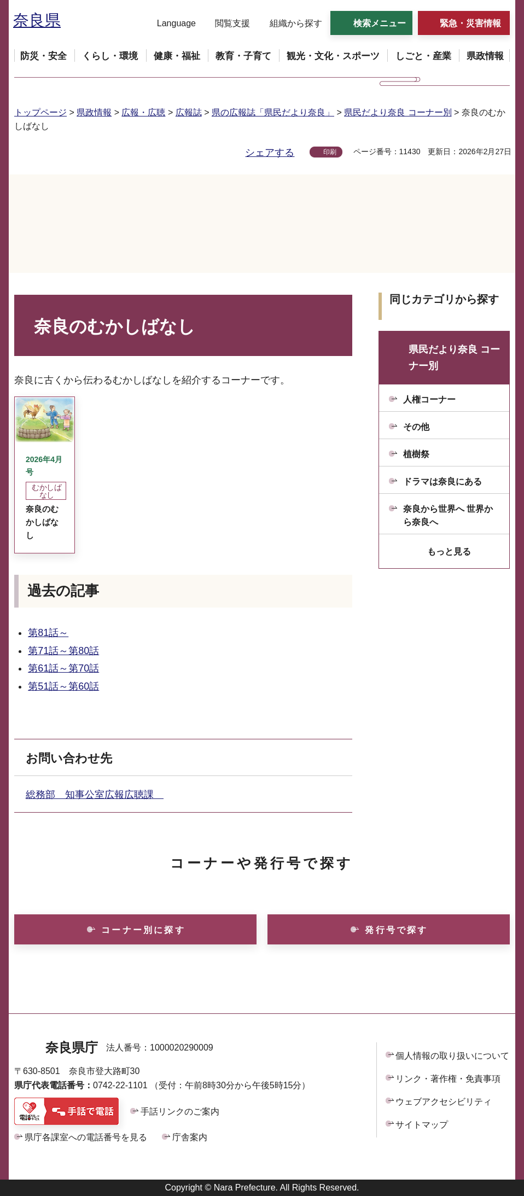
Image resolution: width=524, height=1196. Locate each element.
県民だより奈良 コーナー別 (397, 112)
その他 (416, 426)
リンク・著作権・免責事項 (447, 1078)
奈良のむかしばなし (42, 522)
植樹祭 (416, 454)
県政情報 (94, 112)
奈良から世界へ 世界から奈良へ (448, 515)
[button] (169, 23)
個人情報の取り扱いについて (452, 1055)
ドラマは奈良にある (442, 481)
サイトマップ (421, 1124)
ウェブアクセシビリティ (443, 1101)
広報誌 (189, 112)
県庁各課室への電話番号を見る (86, 1137)
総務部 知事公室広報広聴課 (95, 794)
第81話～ (48, 632)
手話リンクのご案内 (180, 1111)
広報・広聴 (143, 112)
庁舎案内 (189, 1137)
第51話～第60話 (63, 686)
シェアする (269, 152)
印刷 (329, 152)
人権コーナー (429, 399)
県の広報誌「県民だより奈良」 (273, 112)
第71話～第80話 (63, 650)
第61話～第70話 (63, 668)
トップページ (40, 112)
